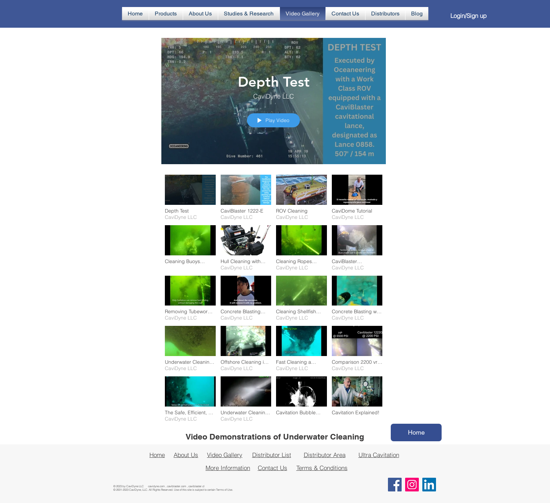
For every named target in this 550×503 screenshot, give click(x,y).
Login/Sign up (468, 15)
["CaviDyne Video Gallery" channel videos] (273, 300)
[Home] (416, 432)
